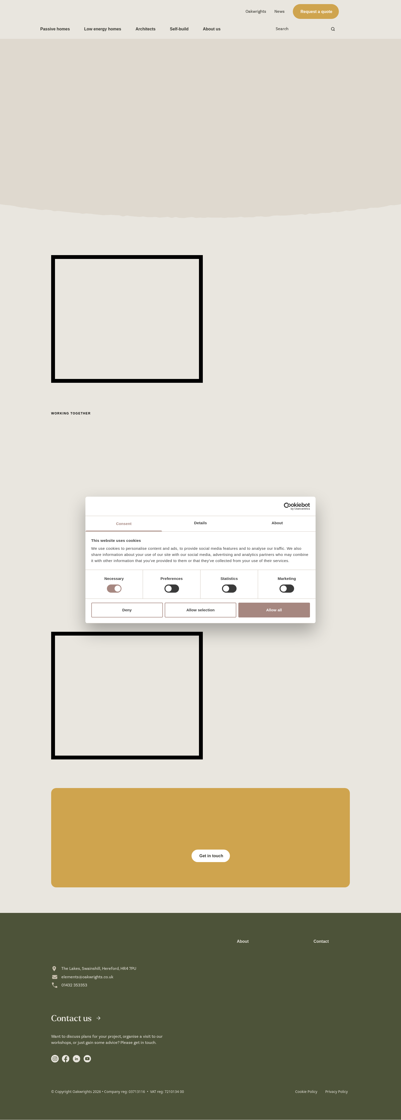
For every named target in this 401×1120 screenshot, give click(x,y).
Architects (156, 29)
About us (222, 29)
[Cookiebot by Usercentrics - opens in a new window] (287, 506)
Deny (127, 610)
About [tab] (277, 523)
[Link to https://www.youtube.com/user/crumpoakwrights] (87, 1059)
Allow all (274, 610)
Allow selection (200, 610)
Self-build (190, 29)
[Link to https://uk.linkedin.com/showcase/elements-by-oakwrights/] (76, 1059)
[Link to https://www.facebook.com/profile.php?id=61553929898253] (66, 1059)
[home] (78, 11)
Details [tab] (200, 523)
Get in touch (210, 855)
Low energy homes (113, 29)
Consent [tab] (124, 523)
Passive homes (66, 29)
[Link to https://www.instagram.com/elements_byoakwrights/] (55, 1059)
